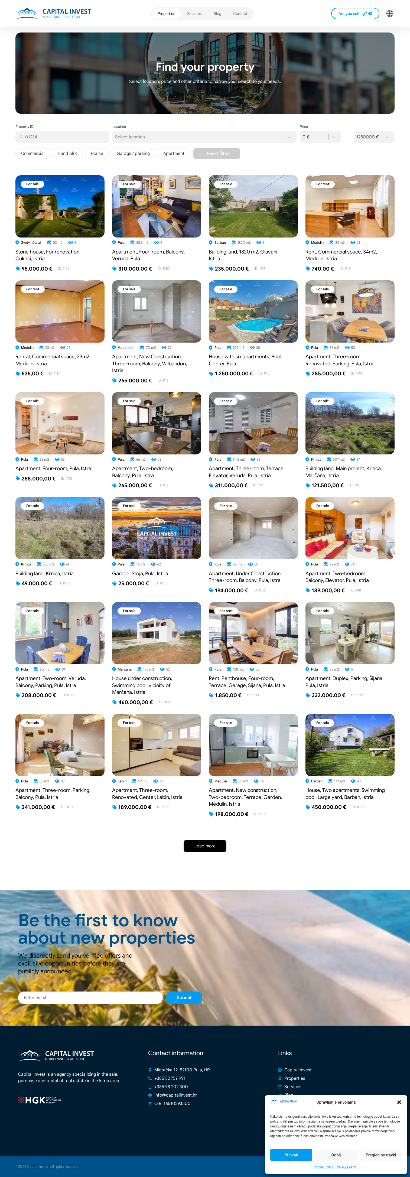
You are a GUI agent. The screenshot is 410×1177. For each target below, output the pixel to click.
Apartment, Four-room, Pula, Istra (53, 468)
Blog (217, 13)
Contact (240, 13)
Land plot (67, 153)
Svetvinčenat (31, 242)
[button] (399, 1102)
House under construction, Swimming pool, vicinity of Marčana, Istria (142, 685)
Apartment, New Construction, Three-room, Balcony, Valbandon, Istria (149, 363)
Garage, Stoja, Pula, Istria (140, 573)
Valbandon (126, 348)
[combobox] (65, 137)
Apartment (173, 153)
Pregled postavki (381, 1155)
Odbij (336, 1155)
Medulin (317, 242)
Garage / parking (133, 153)
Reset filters (219, 153)
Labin (122, 781)
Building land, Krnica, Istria (44, 573)
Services (194, 13)
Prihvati (291, 1155)
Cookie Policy (323, 1167)
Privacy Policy (346, 1167)
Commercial (33, 153)
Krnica (316, 459)
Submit (184, 1010)
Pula (121, 242)
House (97, 153)
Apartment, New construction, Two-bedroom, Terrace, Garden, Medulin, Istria (245, 797)
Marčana (125, 669)
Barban (220, 242)
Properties (166, 13)
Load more (205, 846)
